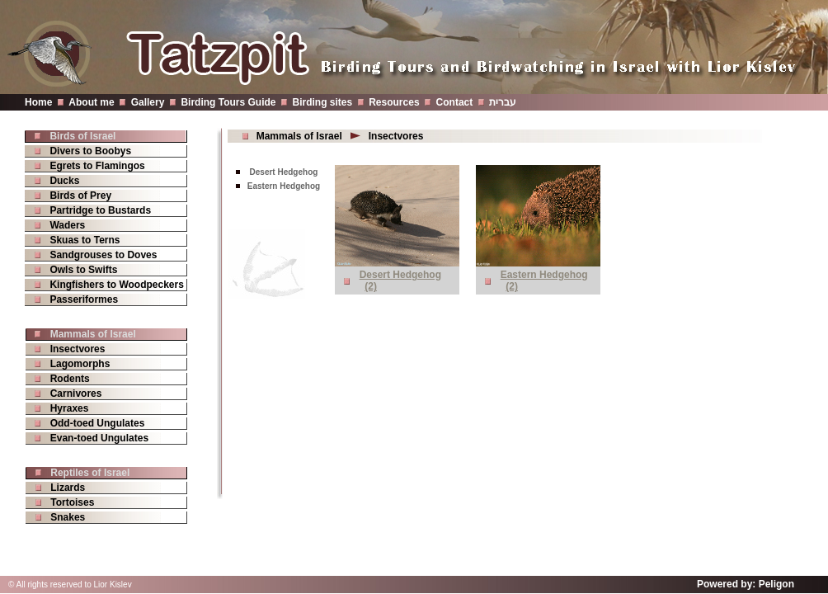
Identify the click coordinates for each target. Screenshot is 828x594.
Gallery (148, 102)
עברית (502, 102)
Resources (394, 102)
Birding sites (323, 102)
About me (91, 102)
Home (38, 102)
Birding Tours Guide (228, 102)
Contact (454, 102)
